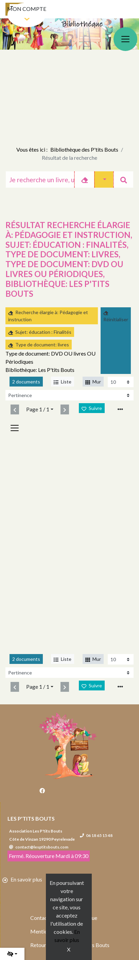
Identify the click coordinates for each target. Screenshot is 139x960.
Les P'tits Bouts (31, 818)
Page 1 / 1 (37, 409)
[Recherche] (40, 179)
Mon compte (26, 8)
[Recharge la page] (121, 382)
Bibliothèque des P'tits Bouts (84, 149)
